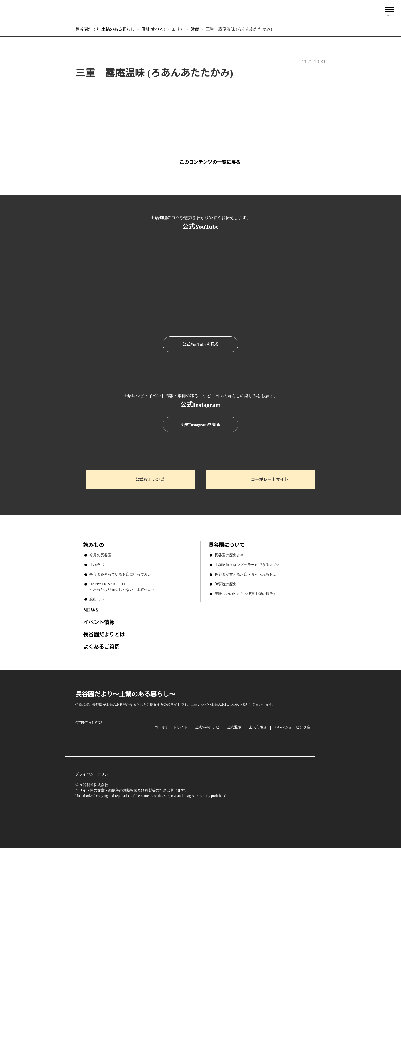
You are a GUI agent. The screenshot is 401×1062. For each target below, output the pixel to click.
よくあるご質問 (101, 849)
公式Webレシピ (150, 682)
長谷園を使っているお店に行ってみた (120, 777)
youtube (124, 938)
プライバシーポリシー (93, 977)
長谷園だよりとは (104, 837)
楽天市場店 (259, 930)
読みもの (93, 748)
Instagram (79, 938)
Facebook (94, 938)
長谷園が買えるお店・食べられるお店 (246, 777)
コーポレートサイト (269, 682)
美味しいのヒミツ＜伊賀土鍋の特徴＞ (246, 796)
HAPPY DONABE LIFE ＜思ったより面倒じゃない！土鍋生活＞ (122, 789)
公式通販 (235, 930)
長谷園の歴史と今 (229, 757)
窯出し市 (96, 801)
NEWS (90, 812)
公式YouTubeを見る (200, 344)
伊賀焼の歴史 (225, 786)
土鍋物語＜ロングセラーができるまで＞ (247, 767)
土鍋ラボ (96, 767)
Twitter (109, 938)
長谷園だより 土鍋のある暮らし (200, 10)
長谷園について (226, 748)
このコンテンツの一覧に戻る (209, 162)
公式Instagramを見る (200, 628)
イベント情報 (98, 825)
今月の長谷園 (100, 757)
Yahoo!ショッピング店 (294, 930)
